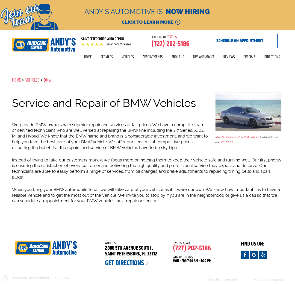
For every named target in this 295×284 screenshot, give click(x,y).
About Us (177, 57)
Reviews (229, 57)
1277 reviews (124, 44)
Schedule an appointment (239, 40)
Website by (262, 279)
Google (254, 255)
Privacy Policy (215, 279)
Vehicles (128, 57)
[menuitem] (88, 57)
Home (88, 57)
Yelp (263, 255)
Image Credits (230, 279)
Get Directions (124, 263)
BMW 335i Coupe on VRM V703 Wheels (236, 137)
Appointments (153, 57)
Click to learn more (148, 22)
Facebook (245, 255)
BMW (47, 80)
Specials (250, 57)
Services (106, 57)
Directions (272, 57)
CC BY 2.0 (227, 142)
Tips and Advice (204, 57)
